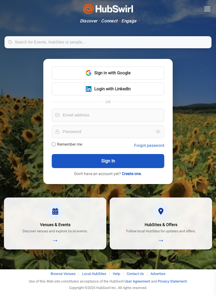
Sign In (108, 161)
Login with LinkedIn (108, 89)
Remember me (67, 144)
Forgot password (149, 145)
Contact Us (135, 274)
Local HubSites (94, 274)
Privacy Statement (172, 281)
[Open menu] (207, 9)
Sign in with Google (108, 73)
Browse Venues (63, 274)
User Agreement (137, 281)
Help (116, 274)
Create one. (132, 173)
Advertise (157, 274)
